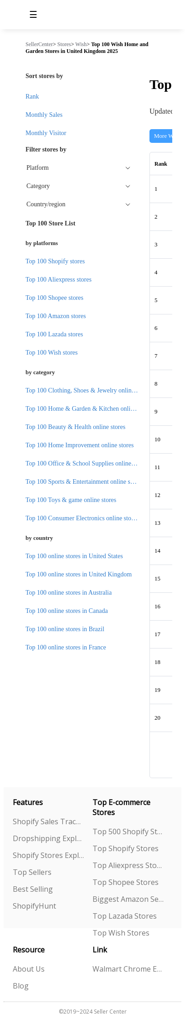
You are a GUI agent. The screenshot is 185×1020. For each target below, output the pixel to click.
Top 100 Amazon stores (56, 316)
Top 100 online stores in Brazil (65, 629)
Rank (32, 96)
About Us (29, 969)
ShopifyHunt (34, 906)
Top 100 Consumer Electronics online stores (82, 518)
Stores (64, 44)
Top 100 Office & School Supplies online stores (87, 463)
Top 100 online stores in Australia (69, 592)
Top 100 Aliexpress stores (59, 279)
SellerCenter (39, 44)
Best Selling (33, 889)
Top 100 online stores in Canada (67, 610)
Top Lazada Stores (124, 916)
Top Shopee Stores (125, 882)
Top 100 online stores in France (66, 647)
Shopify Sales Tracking (49, 821)
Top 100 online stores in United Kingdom (79, 574)
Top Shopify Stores (125, 848)
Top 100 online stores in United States (74, 556)
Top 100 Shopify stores (55, 261)
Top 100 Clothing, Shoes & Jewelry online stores (88, 390)
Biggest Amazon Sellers (128, 899)
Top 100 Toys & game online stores (71, 500)
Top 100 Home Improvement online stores (80, 445)
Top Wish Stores (120, 933)
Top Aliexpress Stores (128, 865)
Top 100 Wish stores (51, 352)
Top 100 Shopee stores (54, 297)
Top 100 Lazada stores (54, 334)
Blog (21, 986)
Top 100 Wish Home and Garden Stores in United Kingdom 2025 (87, 47)
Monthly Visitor (46, 133)
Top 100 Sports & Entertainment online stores (84, 481)
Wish (81, 44)
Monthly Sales (44, 114)
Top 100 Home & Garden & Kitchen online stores (89, 408)
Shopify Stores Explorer (49, 855)
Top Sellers (32, 872)
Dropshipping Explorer (49, 838)
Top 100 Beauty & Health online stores (75, 427)
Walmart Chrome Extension (128, 969)
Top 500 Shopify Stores (128, 831)
